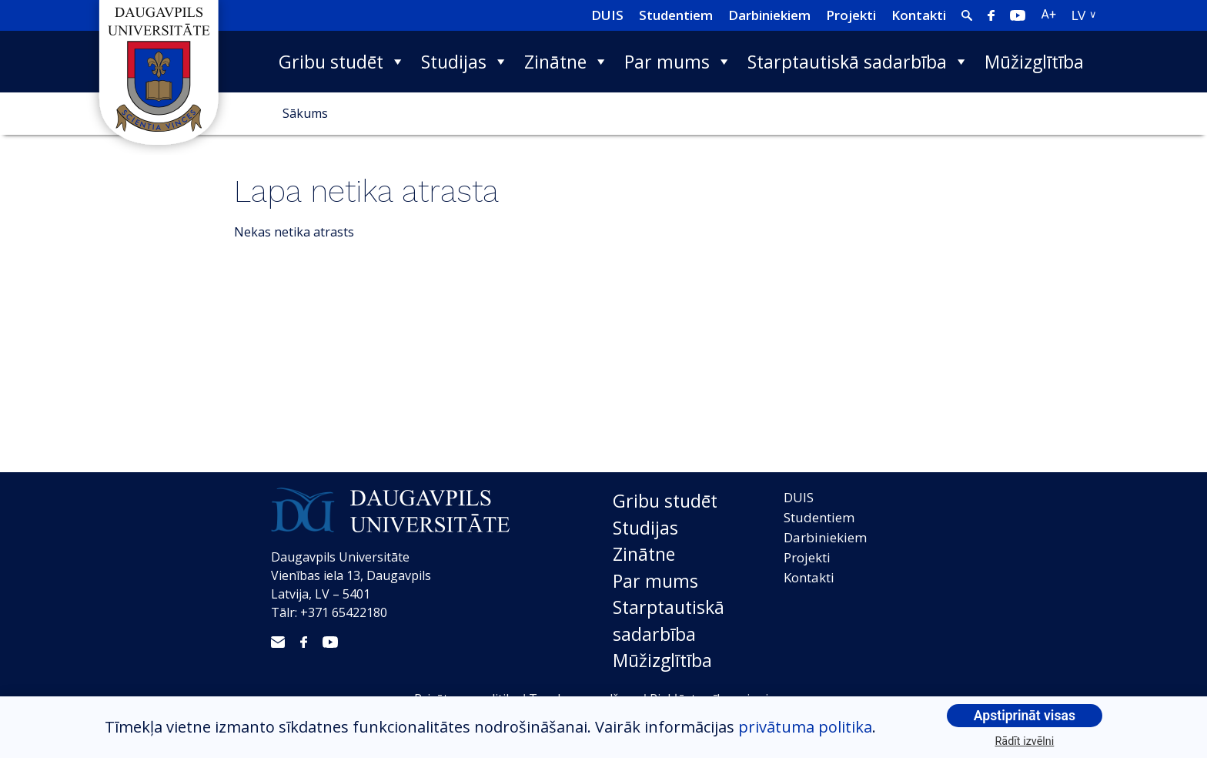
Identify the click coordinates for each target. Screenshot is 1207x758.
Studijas (465, 61)
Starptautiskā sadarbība (858, 61)
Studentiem (676, 15)
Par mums (678, 61)
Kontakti (918, 15)
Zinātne (566, 61)
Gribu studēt (342, 61)
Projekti (851, 15)
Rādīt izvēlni (1025, 741)
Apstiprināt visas (1024, 715)
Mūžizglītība (1034, 61)
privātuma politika (805, 726)
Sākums (305, 113)
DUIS (607, 15)
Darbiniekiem (769, 15)
